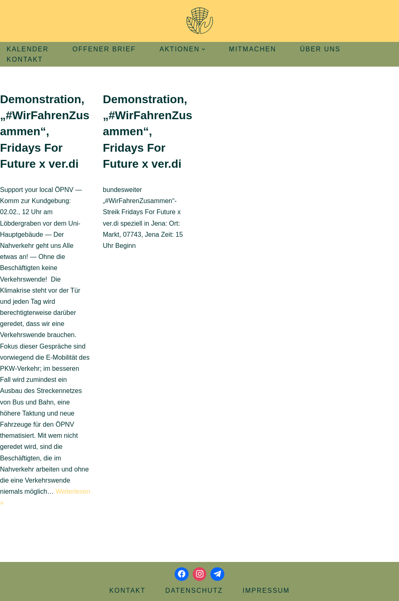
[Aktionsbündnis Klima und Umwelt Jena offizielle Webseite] (199, 21)
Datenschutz (194, 590)
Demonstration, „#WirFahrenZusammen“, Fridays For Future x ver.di (45, 131)
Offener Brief (104, 49)
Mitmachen (252, 49)
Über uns (320, 49)
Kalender (27, 49)
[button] (203, 49)
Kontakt (25, 59)
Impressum (266, 590)
